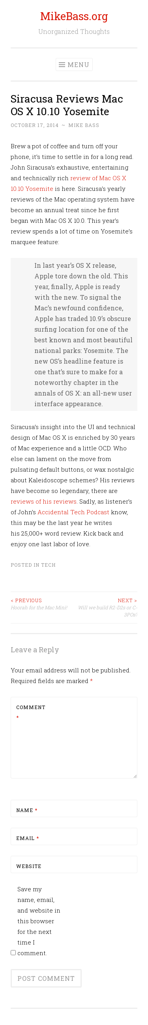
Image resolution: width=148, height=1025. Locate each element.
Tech (48, 565)
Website (28, 866)
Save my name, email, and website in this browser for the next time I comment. (38, 921)
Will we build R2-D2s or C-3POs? (106, 607)
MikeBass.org (74, 16)
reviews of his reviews (44, 501)
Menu (78, 64)
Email (27, 838)
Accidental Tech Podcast (73, 512)
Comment (30, 712)
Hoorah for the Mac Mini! (42, 604)
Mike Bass (83, 125)
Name (26, 810)
